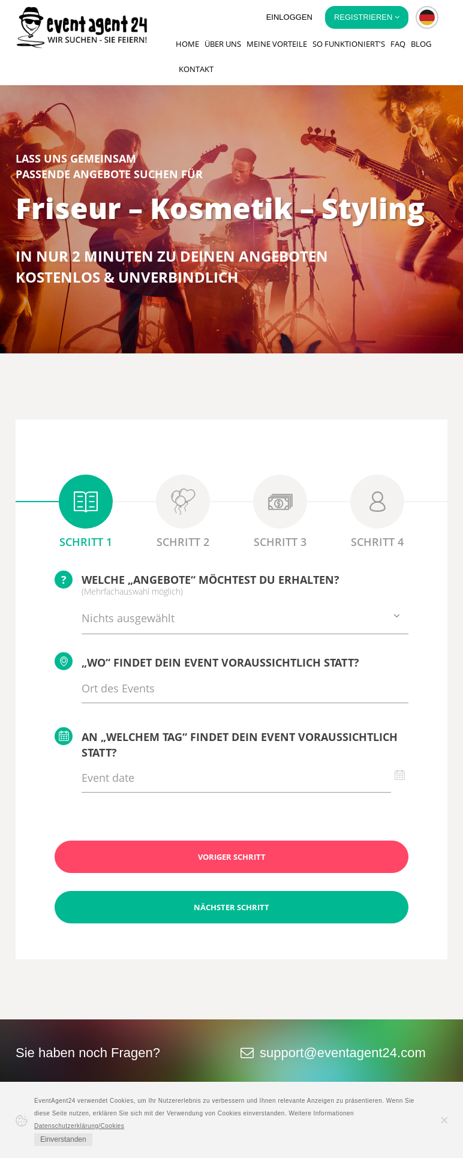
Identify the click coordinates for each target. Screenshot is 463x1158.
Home (187, 43)
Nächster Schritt (231, 907)
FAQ (397, 43)
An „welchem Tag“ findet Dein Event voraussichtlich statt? (226, 743)
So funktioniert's (348, 43)
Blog (421, 43)
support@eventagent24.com (343, 1052)
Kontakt (196, 69)
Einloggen (289, 17)
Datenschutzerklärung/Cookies (79, 1126)
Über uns (223, 43)
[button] (427, 17)
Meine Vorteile (276, 43)
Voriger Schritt (232, 856)
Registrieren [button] (366, 17)
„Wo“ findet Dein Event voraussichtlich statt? (207, 661)
